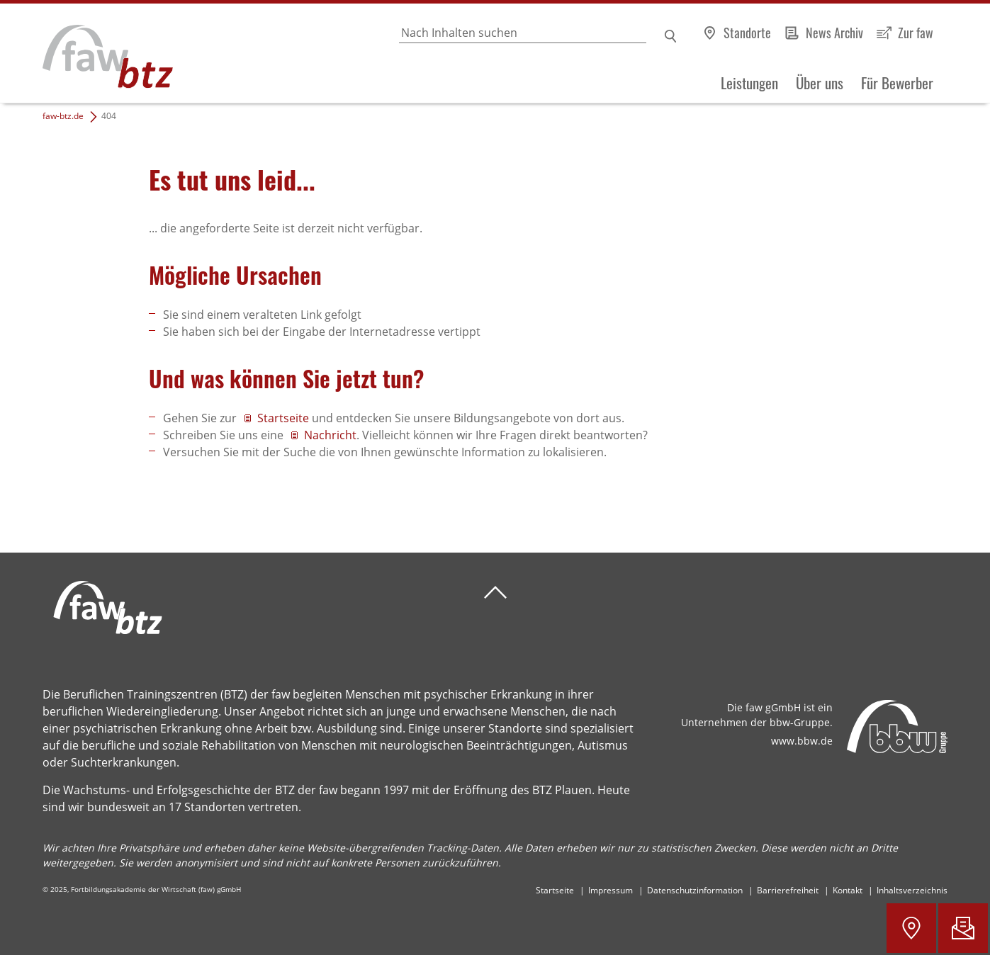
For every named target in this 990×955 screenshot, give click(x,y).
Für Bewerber (897, 83)
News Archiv (834, 32)
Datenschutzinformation (695, 890)
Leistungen (749, 83)
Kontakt (847, 890)
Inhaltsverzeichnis (912, 890)
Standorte (747, 32)
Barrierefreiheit (788, 890)
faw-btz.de (63, 116)
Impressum (610, 890)
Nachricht (330, 435)
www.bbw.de (802, 740)
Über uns (819, 83)
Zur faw (915, 32)
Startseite (284, 418)
